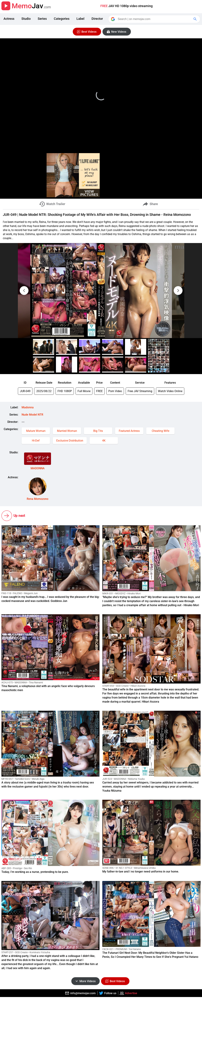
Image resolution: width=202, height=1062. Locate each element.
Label (80, 18)
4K (104, 440)
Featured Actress (129, 431)
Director (97, 18)
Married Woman (67, 431)
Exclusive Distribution (69, 440)
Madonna (28, 407)
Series (42, 18)
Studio (26, 18)
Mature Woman (35, 431)
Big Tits (98, 431)
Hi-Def (36, 440)
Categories (61, 18)
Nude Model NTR (32, 414)
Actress (9, 18)
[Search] (154, 19)
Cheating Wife (160, 431)
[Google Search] (195, 19)
